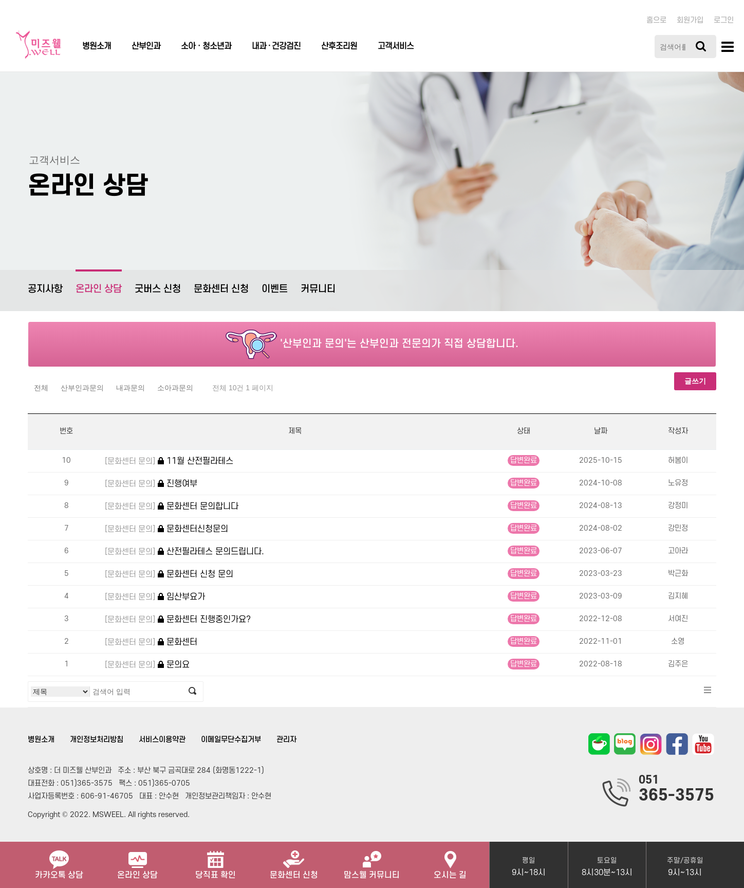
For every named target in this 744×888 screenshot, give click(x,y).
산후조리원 (339, 46)
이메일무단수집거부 (231, 739)
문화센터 (151, 642)
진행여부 (151, 484)
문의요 (147, 665)
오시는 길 (450, 861)
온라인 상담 (99, 282)
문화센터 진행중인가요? (178, 619)
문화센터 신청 (221, 289)
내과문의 (130, 388)
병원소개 (96, 46)
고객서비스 (396, 46)
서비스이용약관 (162, 739)
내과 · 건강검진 (276, 46)
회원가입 (690, 20)
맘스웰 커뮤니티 (372, 861)
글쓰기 (695, 381)
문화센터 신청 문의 (169, 574)
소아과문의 (175, 388)
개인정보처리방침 (96, 739)
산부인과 (146, 46)
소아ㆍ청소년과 (206, 46)
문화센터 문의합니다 (171, 506)
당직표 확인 (215, 861)
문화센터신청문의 (166, 529)
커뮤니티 (318, 289)
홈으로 (656, 20)
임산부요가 (155, 597)
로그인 (724, 20)
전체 (41, 388)
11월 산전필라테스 (169, 461)
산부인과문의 (82, 388)
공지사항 (45, 289)
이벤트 (275, 289)
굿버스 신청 (158, 289)
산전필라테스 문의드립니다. (184, 552)
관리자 (286, 739)
